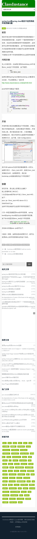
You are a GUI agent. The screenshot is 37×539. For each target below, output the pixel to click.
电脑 (4, 485)
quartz (5, 481)
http (29, 492)
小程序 (5, 502)
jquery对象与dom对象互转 (10, 377)
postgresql (23, 460)
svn (21, 495)
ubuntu (27, 495)
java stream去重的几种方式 (10, 395)
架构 (11, 467)
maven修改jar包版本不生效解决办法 (13, 426)
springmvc (21, 474)
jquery (25, 488)
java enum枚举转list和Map (10, 406)
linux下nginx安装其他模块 (10, 384)
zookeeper (20, 499)
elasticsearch (16, 457)
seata (4, 464)
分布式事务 (29, 467)
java (4, 245)
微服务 (13, 446)
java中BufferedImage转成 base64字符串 (14, 420)
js (10, 460)
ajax (28, 481)
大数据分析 (19, 467)
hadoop (23, 471)
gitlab (20, 502)
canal (10, 471)
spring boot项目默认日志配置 (11, 289)
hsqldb (31, 464)
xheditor (12, 499)
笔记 (10, 485)
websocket (12, 474)
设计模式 (24, 485)
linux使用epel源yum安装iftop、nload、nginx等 (16, 380)
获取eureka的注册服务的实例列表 (13, 294)
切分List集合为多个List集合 (11, 423)
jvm (20, 488)
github (5, 488)
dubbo (16, 471)
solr (30, 460)
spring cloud (25, 245)
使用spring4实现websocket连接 (11, 345)
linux (8, 457)
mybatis (12, 478)
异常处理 (21, 446)
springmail (14, 495)
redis (4, 471)
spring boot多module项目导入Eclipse (13, 286)
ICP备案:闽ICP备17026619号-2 (18, 531)
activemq (12, 481)
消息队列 (30, 471)
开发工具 (13, 502)
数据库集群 (21, 481)
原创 (4, 28)
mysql (28, 446)
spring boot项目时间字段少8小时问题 (14, 274)
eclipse (17, 485)
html (32, 474)
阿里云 (32, 485)
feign (24, 457)
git (28, 474)
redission (5, 492)
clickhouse (6, 450)
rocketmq (26, 478)
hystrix (24, 492)
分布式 (28, 499)
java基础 (9, 245)
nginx (10, 464)
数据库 (5, 467)
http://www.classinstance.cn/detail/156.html (17, 83)
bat (33, 481)
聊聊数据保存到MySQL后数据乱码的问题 (15, 374)
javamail (32, 488)
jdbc (30, 457)
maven (17, 464)
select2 (5, 478)
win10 (5, 474)
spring (5, 460)
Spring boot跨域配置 (8, 292)
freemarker (13, 488)
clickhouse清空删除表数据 (15, 254)
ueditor (5, 499)
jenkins (19, 478)
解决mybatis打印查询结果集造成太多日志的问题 (17, 403)
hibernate (6, 495)
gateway (23, 464)
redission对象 (15, 492)
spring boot (17, 245)
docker (15, 460)
